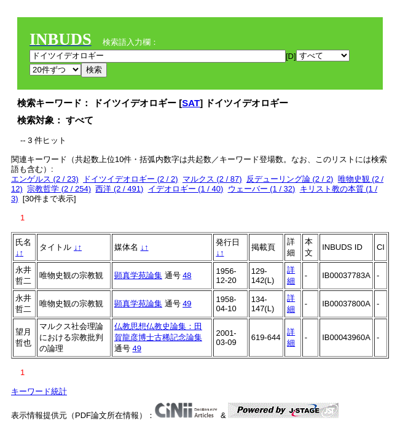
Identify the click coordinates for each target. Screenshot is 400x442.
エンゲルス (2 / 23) (45, 179)
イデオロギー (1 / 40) (186, 188)
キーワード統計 (39, 391)
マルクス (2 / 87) (212, 179)
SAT (191, 103)
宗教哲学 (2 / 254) (59, 188)
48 (186, 275)
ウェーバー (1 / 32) (262, 188)
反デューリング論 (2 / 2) (290, 179)
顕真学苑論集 (138, 275)
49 (186, 303)
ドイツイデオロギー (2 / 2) (130, 179)
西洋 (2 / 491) (119, 188)
